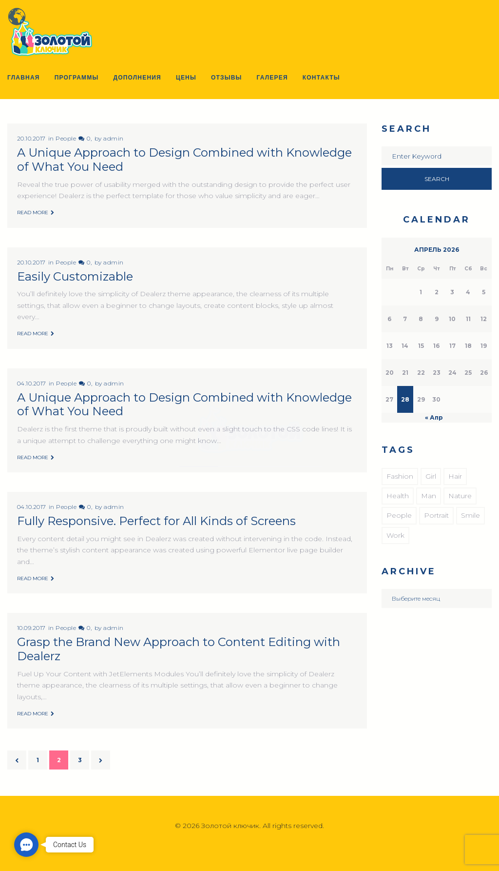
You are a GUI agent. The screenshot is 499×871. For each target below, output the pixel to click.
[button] (26, 844)
